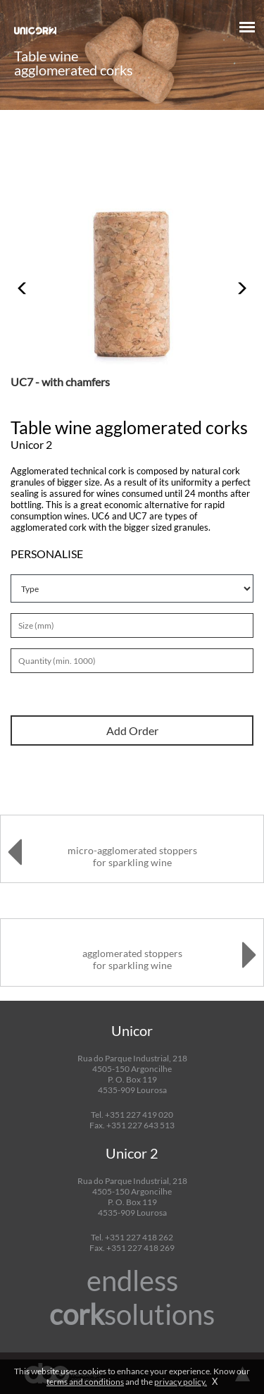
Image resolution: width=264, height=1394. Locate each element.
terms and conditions (85, 1381)
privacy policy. (180, 1381)
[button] (23, 280)
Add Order (132, 730)
